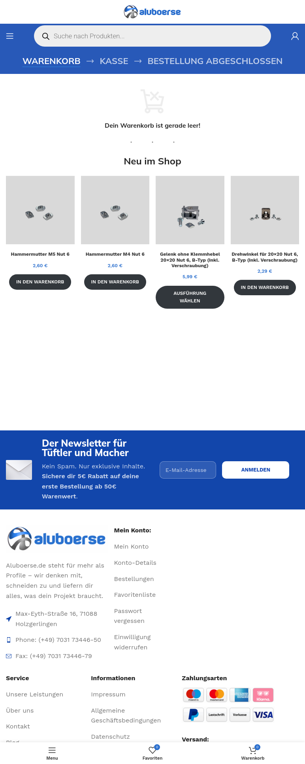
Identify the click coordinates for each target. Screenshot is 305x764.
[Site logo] (152, 12)
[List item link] (136, 546)
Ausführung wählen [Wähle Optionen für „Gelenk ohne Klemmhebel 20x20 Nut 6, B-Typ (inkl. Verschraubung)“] (189, 297)
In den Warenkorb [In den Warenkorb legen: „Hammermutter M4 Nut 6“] (115, 282)
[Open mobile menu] (10, 36)
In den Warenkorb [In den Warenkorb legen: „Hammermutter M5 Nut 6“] (40, 282)
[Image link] (57, 539)
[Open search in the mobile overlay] (152, 36)
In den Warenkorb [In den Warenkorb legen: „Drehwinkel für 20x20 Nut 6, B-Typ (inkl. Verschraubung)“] (265, 287)
